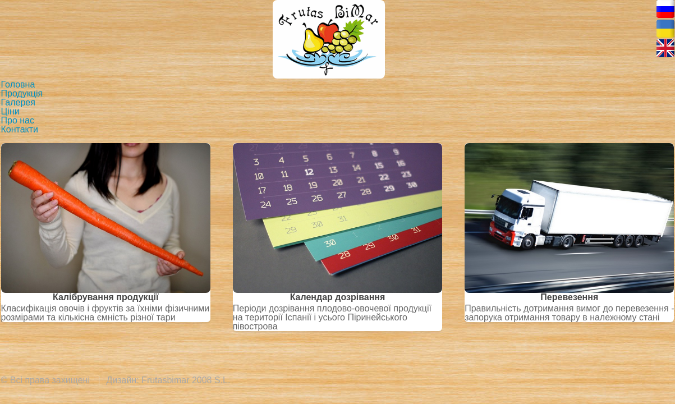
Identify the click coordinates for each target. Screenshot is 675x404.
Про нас (17, 120)
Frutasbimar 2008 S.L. (185, 380)
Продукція (22, 93)
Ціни (10, 111)
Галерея (18, 102)
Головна (18, 84)
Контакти (20, 129)
